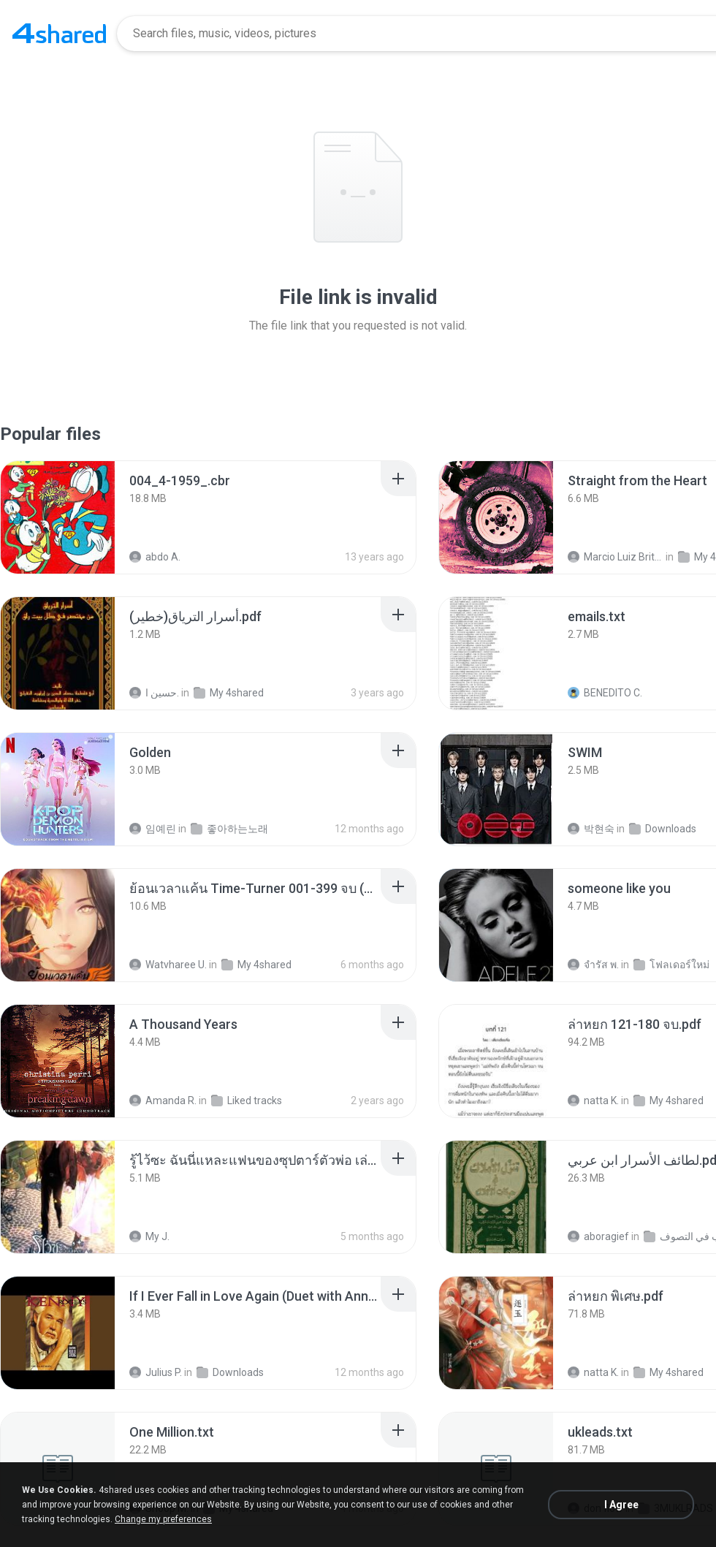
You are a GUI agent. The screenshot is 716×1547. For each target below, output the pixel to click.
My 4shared (229, 693)
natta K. (593, 1100)
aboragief (598, 1236)
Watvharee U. (168, 964)
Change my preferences (163, 1519)
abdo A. (154, 557)
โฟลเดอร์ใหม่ (671, 964)
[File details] (58, 517)
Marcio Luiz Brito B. (615, 557)
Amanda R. (163, 1100)
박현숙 (591, 829)
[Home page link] (59, 33)
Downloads (662, 829)
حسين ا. (154, 693)
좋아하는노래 (229, 829)
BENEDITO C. (605, 693)
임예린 (152, 829)
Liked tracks (246, 1100)
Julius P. (155, 1372)
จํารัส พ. (593, 964)
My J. (149, 1236)
